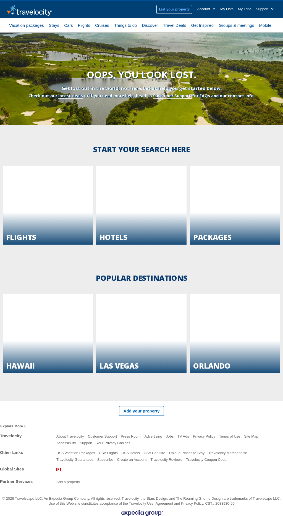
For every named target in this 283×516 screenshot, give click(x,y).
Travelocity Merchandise (227, 453)
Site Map (251, 436)
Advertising (153, 436)
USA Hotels (131, 453)
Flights (84, 25)
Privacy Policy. (192, 503)
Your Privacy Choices (113, 443)
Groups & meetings (236, 25)
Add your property (142, 411)
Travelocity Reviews (166, 459)
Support (86, 443)
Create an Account (132, 459)
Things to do (125, 25)
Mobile (265, 25)
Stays (54, 25)
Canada (58, 469)
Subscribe (105, 459)
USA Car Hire (154, 453)
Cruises (102, 25)
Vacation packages (26, 25)
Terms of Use (229, 436)
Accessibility (66, 443)
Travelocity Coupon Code (206, 459)
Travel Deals (174, 25)
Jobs (170, 436)
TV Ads (183, 436)
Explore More (13, 426)
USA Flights (108, 453)
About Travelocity (70, 436)
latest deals (70, 95)
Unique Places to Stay (187, 453)
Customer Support (172, 95)
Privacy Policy (204, 436)
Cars (68, 25)
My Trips (244, 9)
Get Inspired (202, 25)
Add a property (68, 482)
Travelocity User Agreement (151, 503)
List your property (174, 9)
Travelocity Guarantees (74, 459)
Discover (150, 25)
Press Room (131, 436)
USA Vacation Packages (75, 453)
